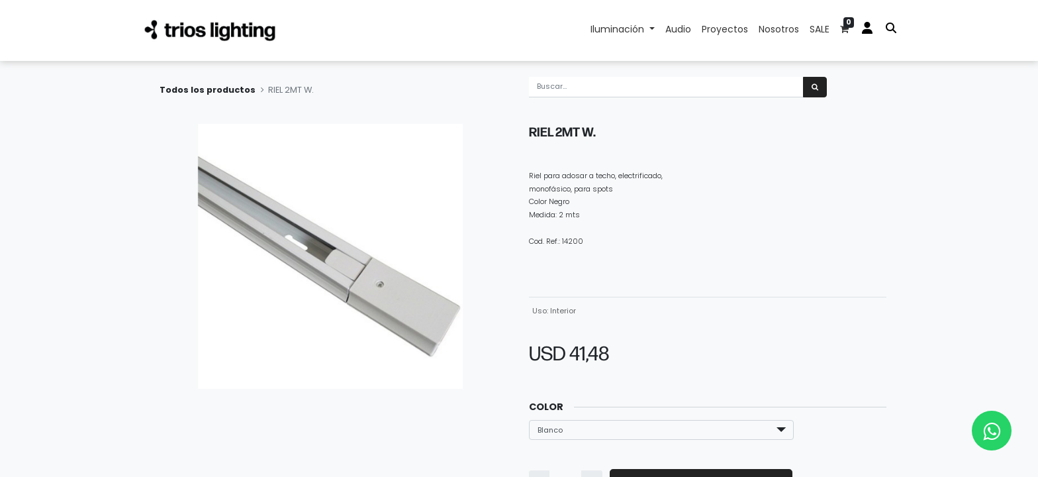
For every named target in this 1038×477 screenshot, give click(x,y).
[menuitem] (678, 30)
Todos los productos (208, 89)
